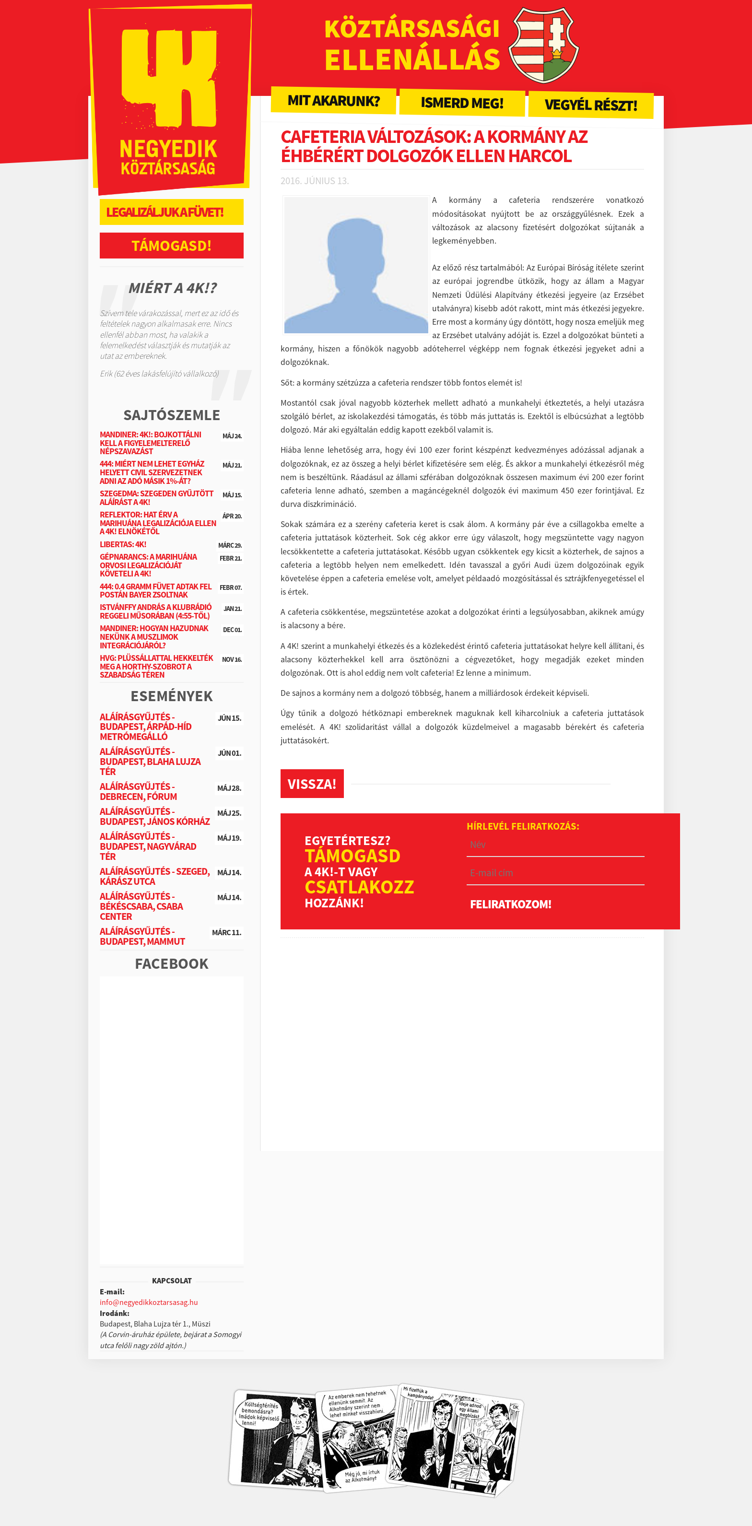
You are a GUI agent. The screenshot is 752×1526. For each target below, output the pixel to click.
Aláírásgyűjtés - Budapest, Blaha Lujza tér (150, 761)
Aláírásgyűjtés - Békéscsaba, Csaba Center (141, 906)
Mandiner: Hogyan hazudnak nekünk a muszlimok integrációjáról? (154, 636)
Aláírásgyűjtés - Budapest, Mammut (142, 936)
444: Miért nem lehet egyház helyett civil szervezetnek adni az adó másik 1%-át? (152, 472)
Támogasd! (171, 245)
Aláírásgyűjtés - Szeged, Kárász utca (155, 876)
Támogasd (353, 855)
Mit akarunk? (333, 100)
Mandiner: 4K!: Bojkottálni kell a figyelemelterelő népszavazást (150, 443)
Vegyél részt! (591, 104)
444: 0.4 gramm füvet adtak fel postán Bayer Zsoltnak (156, 590)
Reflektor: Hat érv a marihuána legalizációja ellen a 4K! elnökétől (158, 523)
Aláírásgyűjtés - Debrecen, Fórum (138, 791)
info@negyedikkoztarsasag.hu (149, 1302)
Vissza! (312, 784)
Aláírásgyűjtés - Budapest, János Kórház (155, 816)
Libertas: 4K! (123, 544)
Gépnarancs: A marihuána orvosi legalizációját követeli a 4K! (148, 565)
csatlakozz (359, 886)
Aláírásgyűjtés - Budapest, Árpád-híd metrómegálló (145, 727)
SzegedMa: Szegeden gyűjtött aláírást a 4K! (156, 497)
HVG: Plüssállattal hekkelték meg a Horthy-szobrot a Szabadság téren (156, 666)
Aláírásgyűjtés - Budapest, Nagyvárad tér (148, 846)
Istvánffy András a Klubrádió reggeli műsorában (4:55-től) (156, 611)
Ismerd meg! (462, 102)
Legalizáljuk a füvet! (164, 212)
